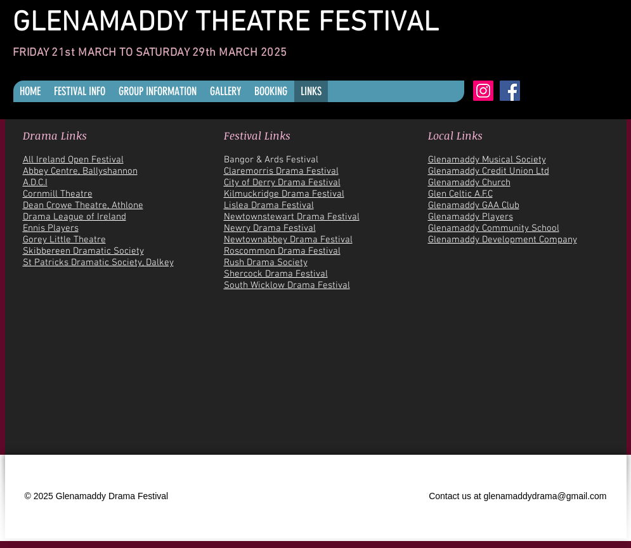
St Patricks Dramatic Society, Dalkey (98, 262)
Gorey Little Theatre (64, 239)
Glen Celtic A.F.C (460, 194)
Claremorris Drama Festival (281, 171)
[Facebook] (510, 91)
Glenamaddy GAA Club (473, 205)
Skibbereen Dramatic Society (83, 251)
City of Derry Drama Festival (282, 182)
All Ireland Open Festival (73, 160)
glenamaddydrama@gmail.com (545, 496)
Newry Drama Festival (270, 228)
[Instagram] (483, 91)
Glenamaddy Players (470, 217)
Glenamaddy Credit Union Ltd (488, 171)
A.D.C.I (35, 182)
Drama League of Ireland (74, 217)
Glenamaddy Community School (493, 228)
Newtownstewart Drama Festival (292, 217)
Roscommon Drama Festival (282, 251)
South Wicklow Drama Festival (287, 285)
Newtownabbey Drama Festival (288, 239)
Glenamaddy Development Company (502, 239)
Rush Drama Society (266, 262)
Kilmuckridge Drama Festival (284, 194)
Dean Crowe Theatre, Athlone (83, 205)
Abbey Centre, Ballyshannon (80, 171)
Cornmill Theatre (58, 194)
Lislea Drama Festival (269, 205)
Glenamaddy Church (469, 182)
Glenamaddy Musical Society (487, 160)
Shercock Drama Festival (276, 274)
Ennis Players (51, 228)
